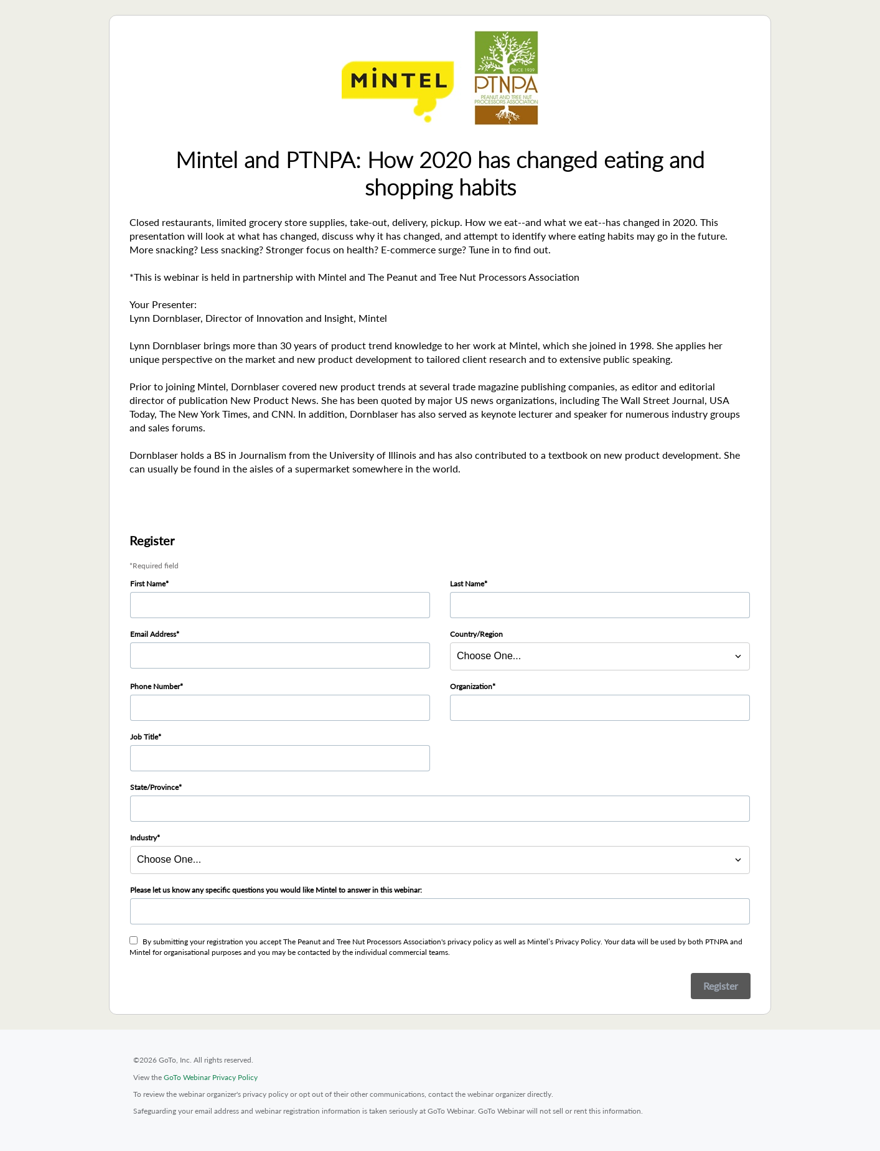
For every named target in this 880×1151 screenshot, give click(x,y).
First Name (148, 583)
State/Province (154, 787)
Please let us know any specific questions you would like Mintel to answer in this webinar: (276, 890)
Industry (143, 837)
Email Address (153, 634)
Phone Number (155, 686)
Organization (471, 686)
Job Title (144, 736)
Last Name (467, 583)
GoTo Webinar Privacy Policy (211, 1077)
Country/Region (476, 634)
